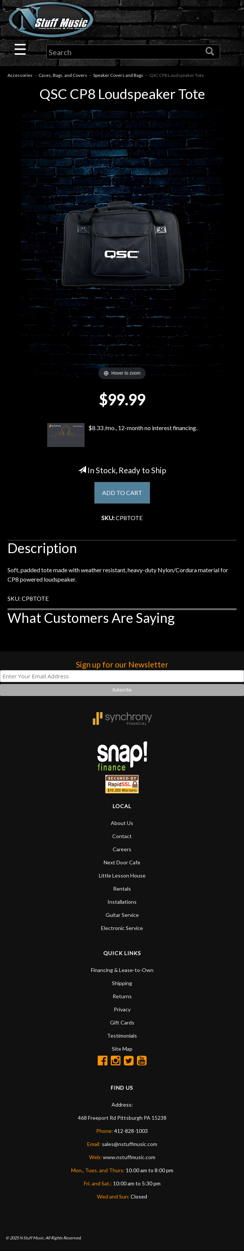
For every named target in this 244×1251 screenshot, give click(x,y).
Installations (122, 901)
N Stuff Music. (32, 1237)
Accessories (20, 75)
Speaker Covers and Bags (118, 75)
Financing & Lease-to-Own (122, 970)
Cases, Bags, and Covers (63, 75)
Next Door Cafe (122, 862)
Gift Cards (122, 1022)
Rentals (122, 888)
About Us (122, 823)
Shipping (122, 983)
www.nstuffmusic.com (129, 1157)
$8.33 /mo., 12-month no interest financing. (122, 435)
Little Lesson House (122, 875)
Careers (122, 849)
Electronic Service (122, 928)
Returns (122, 996)
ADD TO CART (122, 492)
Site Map (122, 1049)
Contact (122, 836)
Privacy (122, 1009)
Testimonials (122, 1035)
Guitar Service (122, 915)
